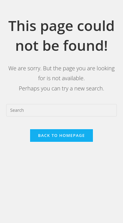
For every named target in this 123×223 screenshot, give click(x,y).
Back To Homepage (61, 135)
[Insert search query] (61, 110)
